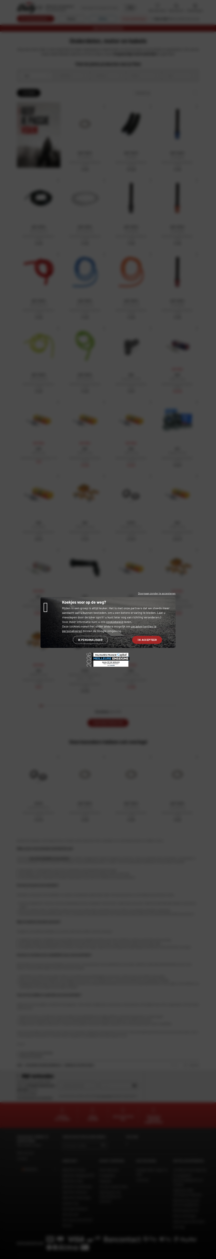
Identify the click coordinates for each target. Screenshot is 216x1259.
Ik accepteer (147, 639)
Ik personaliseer (90, 639)
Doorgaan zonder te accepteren (157, 593)
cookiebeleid (114, 622)
